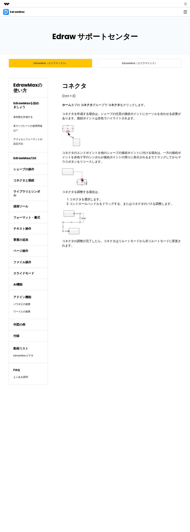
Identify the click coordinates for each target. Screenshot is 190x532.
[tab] (28, 107)
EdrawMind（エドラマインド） (139, 64)
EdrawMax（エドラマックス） (50, 64)
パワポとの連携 (23, 306)
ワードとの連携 (23, 313)
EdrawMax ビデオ (25, 357)
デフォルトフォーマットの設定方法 (28, 143)
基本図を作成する (25, 119)
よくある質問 (22, 379)
